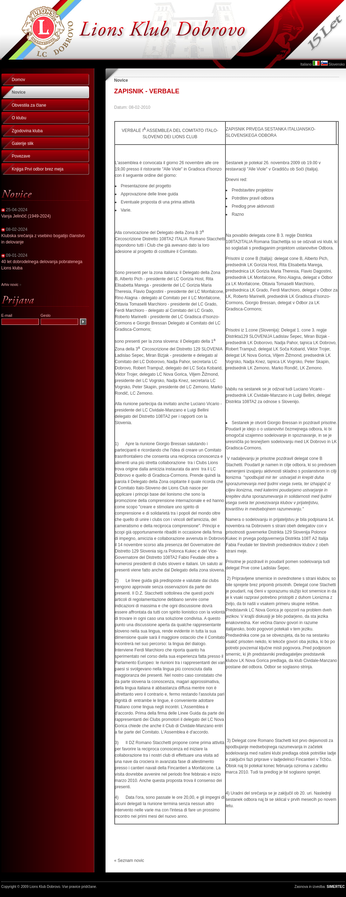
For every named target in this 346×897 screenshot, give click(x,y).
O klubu (19, 117)
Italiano (306, 64)
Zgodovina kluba (27, 130)
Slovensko (336, 64)
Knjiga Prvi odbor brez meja (37, 169)
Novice (19, 92)
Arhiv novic (10, 285)
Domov (18, 79)
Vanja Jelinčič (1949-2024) (26, 216)
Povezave (21, 156)
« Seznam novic (129, 860)
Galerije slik (23, 143)
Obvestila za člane (29, 105)
